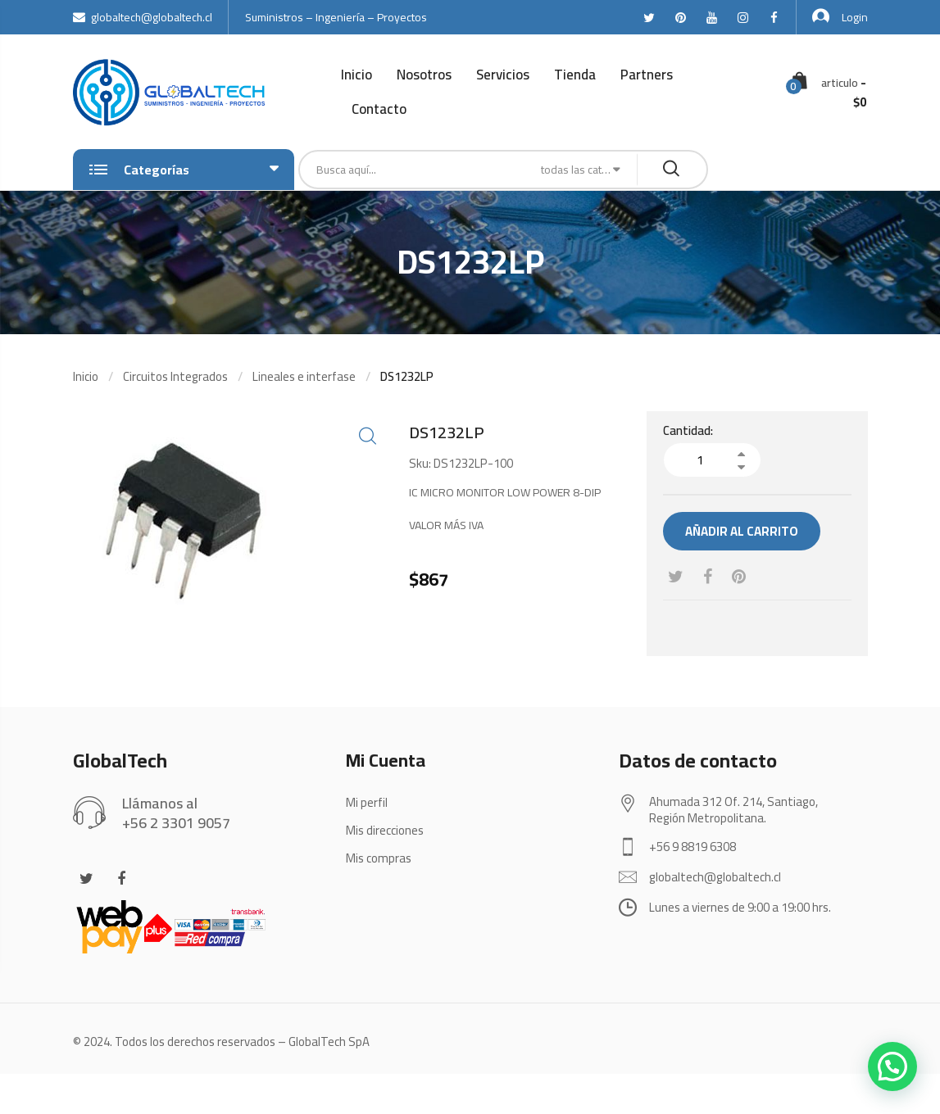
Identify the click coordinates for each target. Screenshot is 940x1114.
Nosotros (424, 74)
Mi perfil (367, 802)
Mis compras (378, 858)
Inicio (356, 74)
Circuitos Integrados (175, 376)
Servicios (502, 74)
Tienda (575, 74)
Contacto (379, 109)
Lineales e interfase (304, 376)
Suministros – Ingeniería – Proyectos (336, 17)
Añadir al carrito (741, 531)
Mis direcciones (385, 830)
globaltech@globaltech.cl (142, 17)
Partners (646, 74)
